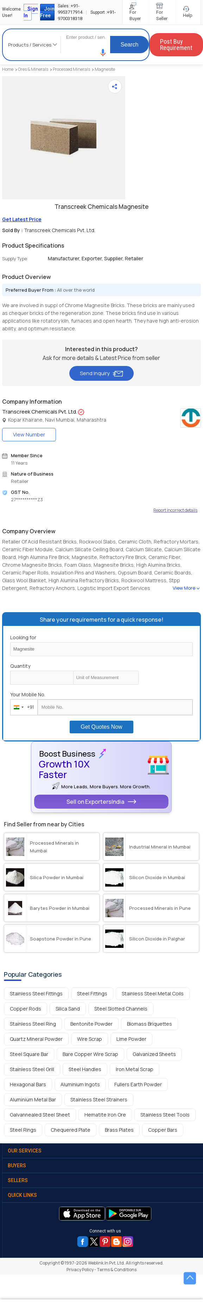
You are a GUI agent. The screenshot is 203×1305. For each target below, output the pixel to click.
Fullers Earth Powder (138, 1084)
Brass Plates (119, 1129)
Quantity (20, 666)
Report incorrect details (175, 510)
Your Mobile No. (27, 694)
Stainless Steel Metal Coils (153, 993)
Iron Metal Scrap (134, 1069)
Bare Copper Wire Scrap (90, 1054)
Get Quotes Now (101, 727)
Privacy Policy (80, 1270)
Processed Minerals (71, 69)
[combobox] (22, 707)
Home (7, 69)
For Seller (162, 12)
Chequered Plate (70, 1129)
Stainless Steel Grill (32, 1069)
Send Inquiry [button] (101, 373)
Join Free (47, 12)
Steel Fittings (92, 993)
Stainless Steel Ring (33, 1023)
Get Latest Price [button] (22, 219)
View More (184, 588)
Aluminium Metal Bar (33, 1099)
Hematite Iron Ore (105, 1114)
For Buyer (135, 12)
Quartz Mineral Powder (36, 1039)
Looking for (23, 637)
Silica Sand (68, 1008)
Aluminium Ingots (80, 1084)
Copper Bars (162, 1129)
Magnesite (105, 69)
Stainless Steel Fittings (36, 993)
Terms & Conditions (117, 1270)
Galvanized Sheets (154, 1054)
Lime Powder (131, 1039)
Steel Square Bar (29, 1054)
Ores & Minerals (33, 69)
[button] (103, 52)
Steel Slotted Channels (120, 1008)
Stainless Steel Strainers (98, 1099)
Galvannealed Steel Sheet (40, 1114)
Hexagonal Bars (28, 1084)
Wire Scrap (89, 1039)
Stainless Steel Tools (165, 1114)
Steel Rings (23, 1129)
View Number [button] (29, 434)
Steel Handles (85, 1069)
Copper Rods (25, 1008)
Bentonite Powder (91, 1023)
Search (130, 45)
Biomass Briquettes (149, 1023)
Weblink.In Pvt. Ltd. (106, 1263)
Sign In (31, 12)
